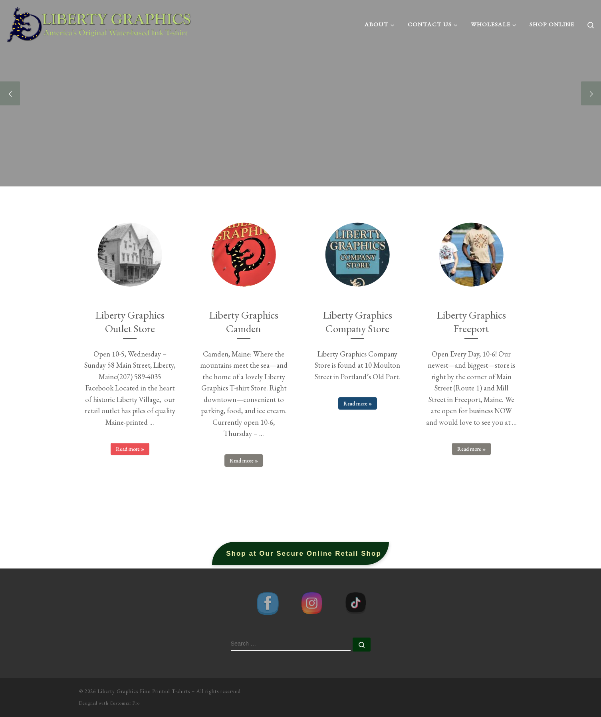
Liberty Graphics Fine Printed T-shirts (143, 691)
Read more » (130, 448)
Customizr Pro (125, 703)
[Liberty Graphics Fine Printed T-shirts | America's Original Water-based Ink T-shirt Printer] (99, 22)
